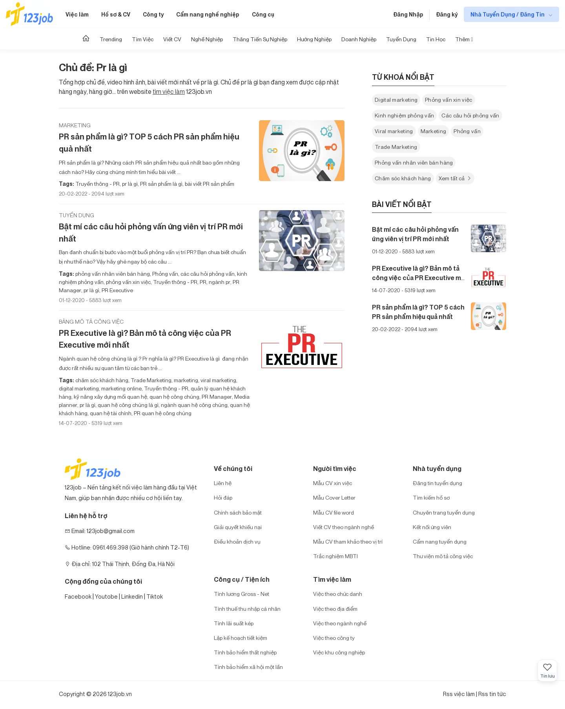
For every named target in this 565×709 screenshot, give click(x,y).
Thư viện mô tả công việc (443, 556)
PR (202, 282)
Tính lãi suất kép (233, 623)
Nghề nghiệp (207, 39)
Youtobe (106, 596)
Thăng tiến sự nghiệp (260, 39)
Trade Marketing (150, 380)
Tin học (435, 39)
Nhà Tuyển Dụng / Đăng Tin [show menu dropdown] (508, 14)
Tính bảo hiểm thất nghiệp (245, 652)
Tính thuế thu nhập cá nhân (247, 609)
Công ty (153, 14)
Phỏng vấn (164, 273)
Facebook (78, 596)
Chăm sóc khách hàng (403, 178)
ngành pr (219, 282)
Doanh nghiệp (358, 39)
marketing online (121, 388)
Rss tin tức (492, 694)
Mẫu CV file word (333, 512)
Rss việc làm (459, 694)
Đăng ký (446, 14)
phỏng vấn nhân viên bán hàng (112, 273)
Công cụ (263, 14)
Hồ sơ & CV (115, 14)
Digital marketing (396, 99)
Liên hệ (222, 483)
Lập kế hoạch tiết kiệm (240, 638)
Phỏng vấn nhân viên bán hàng (414, 162)
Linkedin (132, 596)
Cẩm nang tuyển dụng (440, 541)
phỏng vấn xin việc (128, 282)
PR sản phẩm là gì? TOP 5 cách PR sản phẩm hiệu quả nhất (149, 142)
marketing (185, 380)
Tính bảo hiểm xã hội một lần (248, 667)
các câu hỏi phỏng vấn (207, 273)
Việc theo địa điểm (335, 609)
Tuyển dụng (401, 39)
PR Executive (116, 290)
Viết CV (172, 39)
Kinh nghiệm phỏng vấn (404, 115)
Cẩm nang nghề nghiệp (207, 14)
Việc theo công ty (334, 638)
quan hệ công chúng (173, 396)
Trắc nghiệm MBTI (335, 556)
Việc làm (77, 14)
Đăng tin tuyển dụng (437, 483)
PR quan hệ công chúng (162, 413)
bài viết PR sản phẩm (209, 184)
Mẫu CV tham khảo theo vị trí (348, 541)
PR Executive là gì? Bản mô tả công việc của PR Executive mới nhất (145, 339)
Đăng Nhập (408, 14)
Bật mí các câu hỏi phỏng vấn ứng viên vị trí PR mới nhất (151, 232)
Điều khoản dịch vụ (237, 541)
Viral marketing (394, 131)
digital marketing (79, 388)
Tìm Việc (142, 39)
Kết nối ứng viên (432, 527)
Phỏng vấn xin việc (448, 99)
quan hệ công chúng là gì (128, 405)
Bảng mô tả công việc (91, 321)
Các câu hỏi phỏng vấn (470, 115)
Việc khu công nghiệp (339, 652)
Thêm (464, 39)
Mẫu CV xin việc (332, 483)
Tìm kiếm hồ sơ (431, 497)
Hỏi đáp (223, 497)
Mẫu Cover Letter (334, 497)
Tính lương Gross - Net (241, 594)
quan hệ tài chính (110, 413)
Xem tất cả (455, 178)
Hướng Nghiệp (314, 39)
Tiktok (154, 596)
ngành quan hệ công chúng (194, 405)
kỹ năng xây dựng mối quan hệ (110, 396)
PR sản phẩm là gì (160, 184)
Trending (111, 39)
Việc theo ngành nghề (339, 623)
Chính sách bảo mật (238, 512)
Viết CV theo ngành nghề (343, 527)
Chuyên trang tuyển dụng (444, 512)
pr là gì (129, 184)
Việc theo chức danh (337, 594)
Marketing (75, 125)
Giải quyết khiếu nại (238, 527)
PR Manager (216, 396)
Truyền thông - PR (97, 184)
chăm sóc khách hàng (101, 380)
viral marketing (217, 380)
